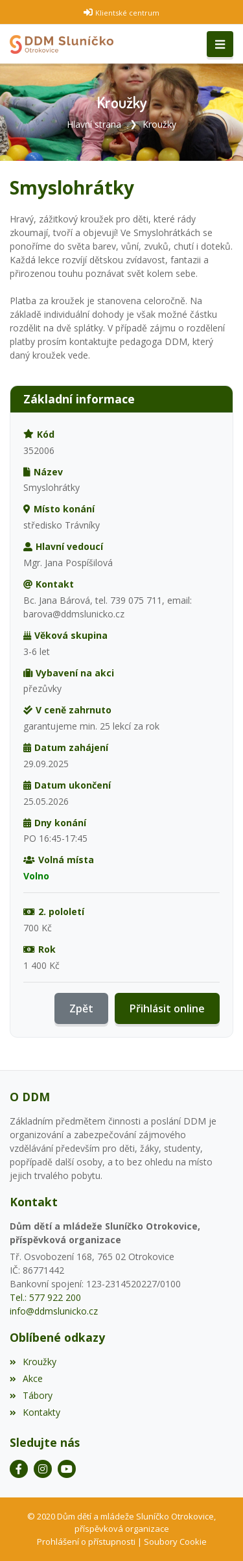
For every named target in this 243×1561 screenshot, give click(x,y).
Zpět (81, 1008)
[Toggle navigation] (220, 44)
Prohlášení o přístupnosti (86, 1541)
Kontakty (35, 1412)
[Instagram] (43, 1469)
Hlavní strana (94, 124)
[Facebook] (19, 1469)
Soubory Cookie (175, 1541)
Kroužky (159, 124)
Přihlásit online (167, 1008)
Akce (26, 1378)
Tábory (31, 1395)
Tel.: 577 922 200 (45, 1297)
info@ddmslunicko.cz (54, 1311)
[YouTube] (67, 1469)
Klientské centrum (127, 13)
